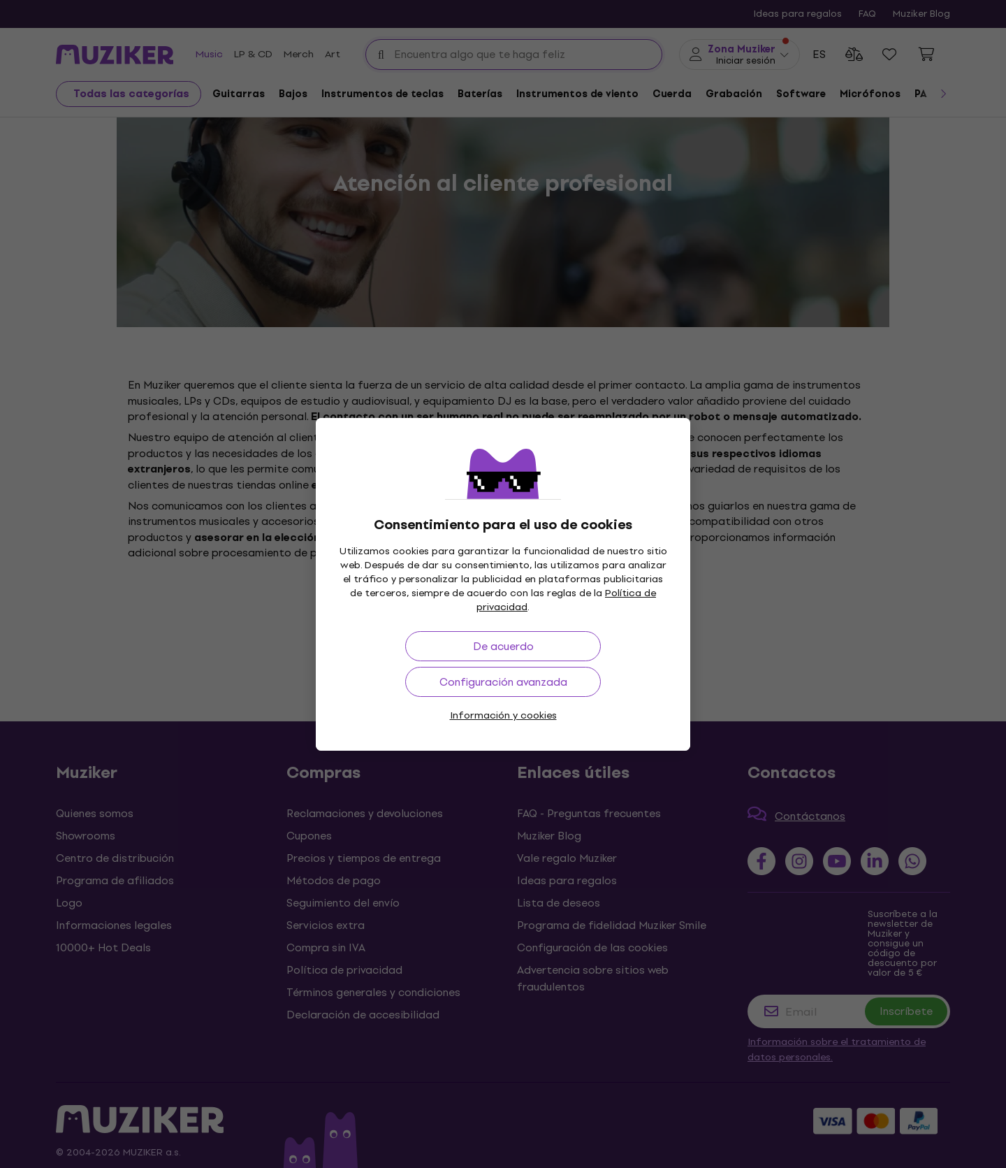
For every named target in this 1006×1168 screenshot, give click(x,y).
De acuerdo (503, 646)
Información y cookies (503, 715)
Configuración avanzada (503, 682)
